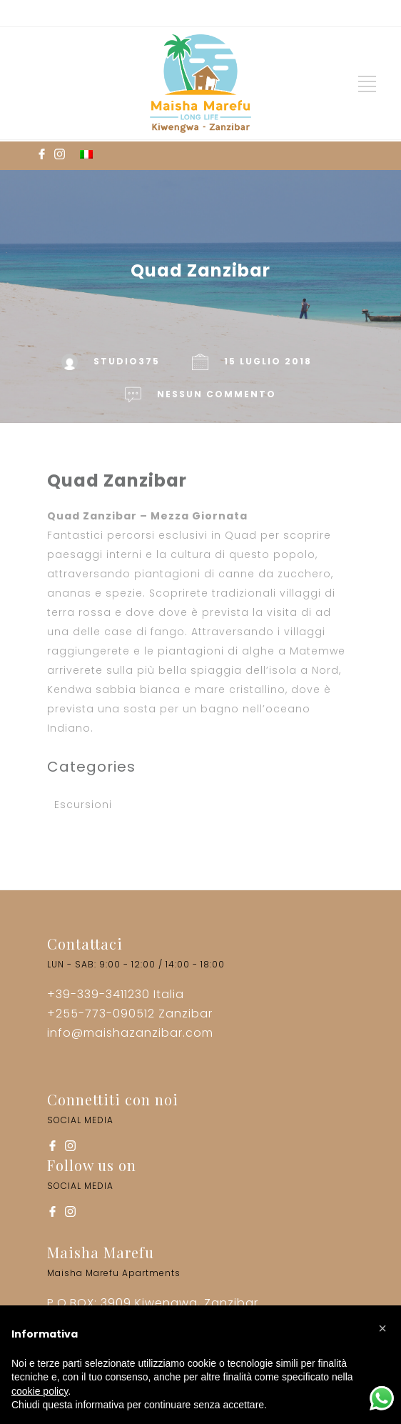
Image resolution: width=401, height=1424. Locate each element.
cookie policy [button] (39, 1391)
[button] (382, 1328)
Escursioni (83, 804)
